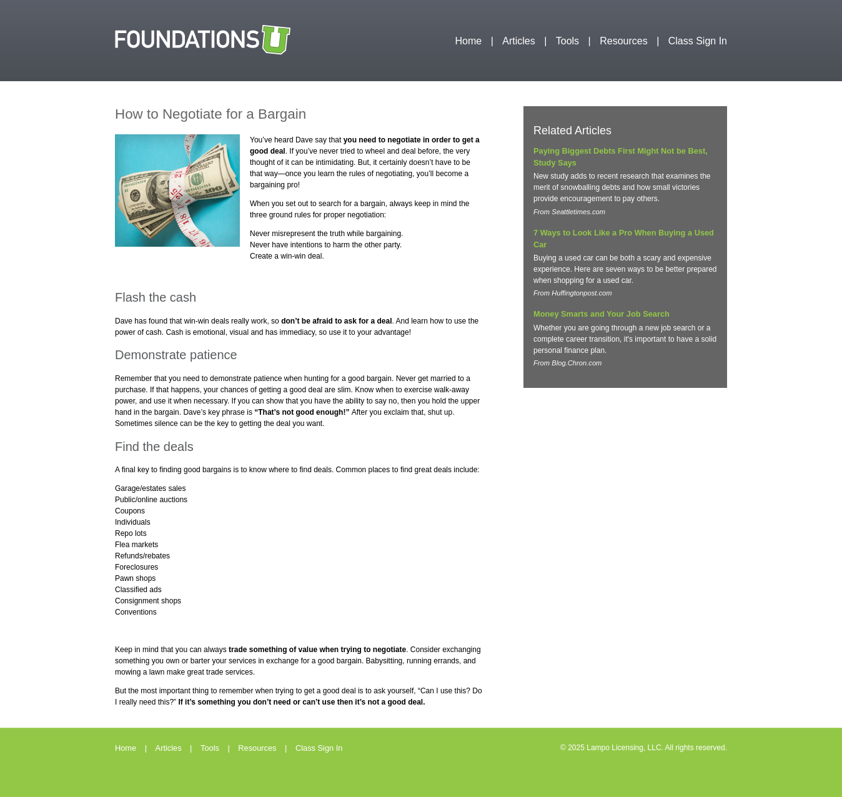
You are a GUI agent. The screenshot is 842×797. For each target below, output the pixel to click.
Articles (518, 41)
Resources (623, 41)
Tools (567, 41)
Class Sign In (697, 41)
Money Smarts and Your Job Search (601, 314)
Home (468, 41)
